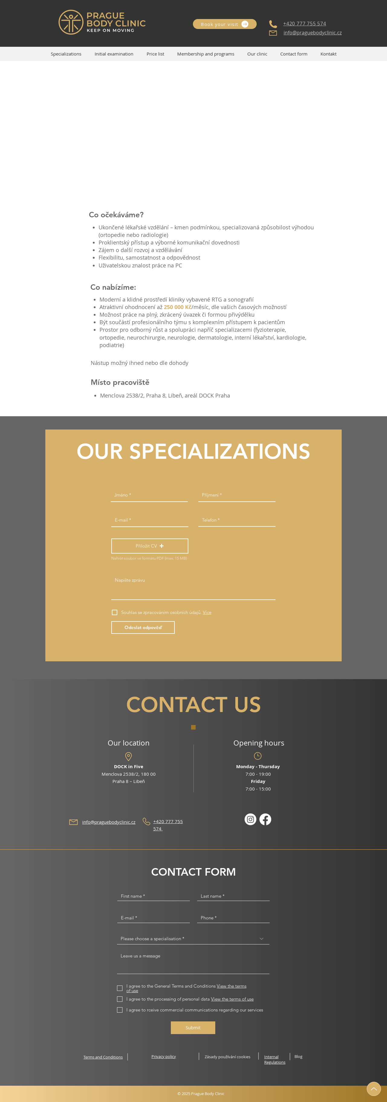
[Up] (374, 1089)
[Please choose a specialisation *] (193, 938)
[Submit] (193, 1027)
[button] (257, 54)
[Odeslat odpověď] (143, 627)
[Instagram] (250, 819)
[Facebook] (265, 819)
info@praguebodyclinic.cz (313, 32)
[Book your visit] (225, 24)
